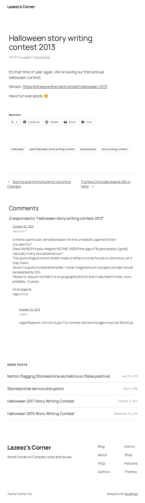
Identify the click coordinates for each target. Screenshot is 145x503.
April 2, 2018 (130, 388)
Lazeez (26, 57)
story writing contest (115, 149)
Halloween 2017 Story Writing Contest (40, 401)
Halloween (17, 149)
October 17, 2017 (128, 401)
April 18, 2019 (130, 376)
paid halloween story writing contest (51, 149)
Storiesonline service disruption (35, 388)
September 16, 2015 (126, 413)
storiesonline (88, 149)
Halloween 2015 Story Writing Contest (40, 413)
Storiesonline (42, 57)
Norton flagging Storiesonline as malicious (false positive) (58, 376)
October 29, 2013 (29, 309)
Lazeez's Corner (21, 6)
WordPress (131, 494)
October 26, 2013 (23, 226)
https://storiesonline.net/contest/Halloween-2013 (65, 86)
